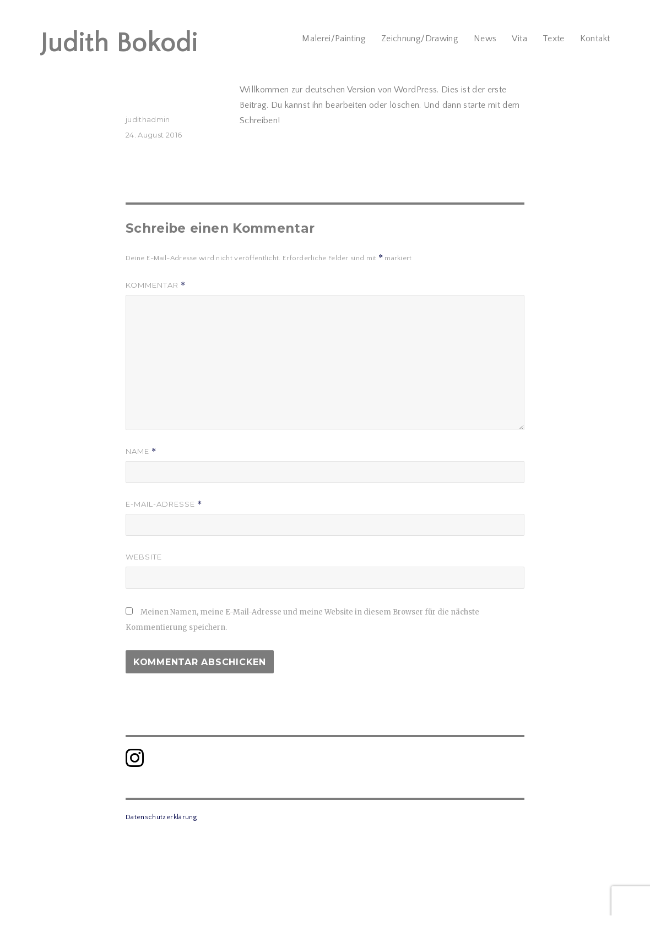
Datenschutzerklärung (161, 817)
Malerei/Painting (334, 38)
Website (144, 556)
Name (141, 451)
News (485, 38)
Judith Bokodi (119, 43)
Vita (519, 38)
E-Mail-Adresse (164, 504)
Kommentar (156, 285)
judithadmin (148, 119)
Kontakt (595, 38)
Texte (554, 38)
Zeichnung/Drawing (419, 38)
